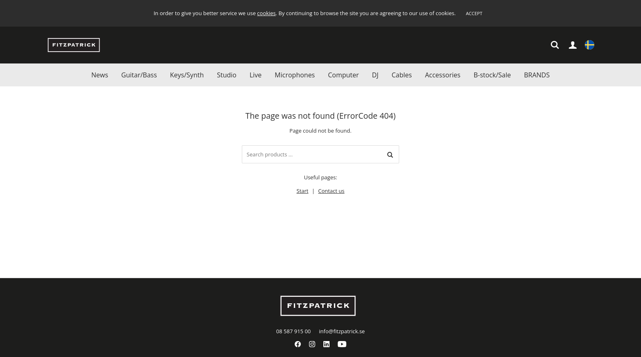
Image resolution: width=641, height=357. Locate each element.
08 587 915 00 (293, 331)
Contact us (331, 190)
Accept (474, 13)
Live (255, 74)
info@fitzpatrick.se (342, 331)
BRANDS (537, 74)
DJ (375, 74)
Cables (401, 74)
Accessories (443, 74)
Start (303, 190)
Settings (589, 45)
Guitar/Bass (139, 74)
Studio (226, 74)
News (99, 74)
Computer (343, 74)
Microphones (295, 74)
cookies (266, 13)
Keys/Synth (187, 74)
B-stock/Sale (492, 74)
